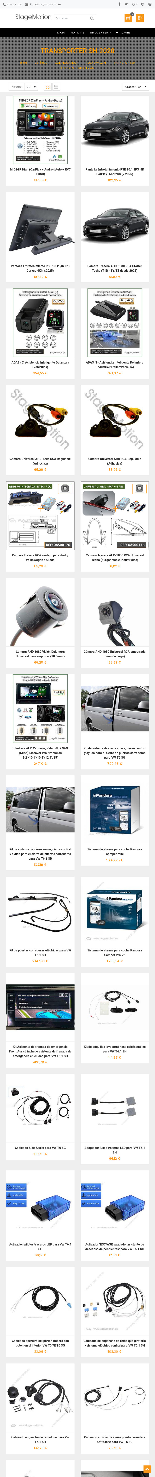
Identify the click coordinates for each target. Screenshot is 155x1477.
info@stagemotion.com (45, 4)
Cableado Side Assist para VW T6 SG (40, 1148)
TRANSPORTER (124, 62)
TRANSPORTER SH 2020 (77, 67)
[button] (117, 32)
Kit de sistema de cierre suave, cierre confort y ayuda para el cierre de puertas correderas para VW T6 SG (115, 752)
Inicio (23, 62)
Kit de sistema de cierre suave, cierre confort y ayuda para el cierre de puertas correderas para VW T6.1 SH (40, 854)
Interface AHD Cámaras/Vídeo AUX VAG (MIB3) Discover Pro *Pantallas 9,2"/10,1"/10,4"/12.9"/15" (40, 752)
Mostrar (17, 86)
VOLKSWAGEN (96, 62)
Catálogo (41, 62)
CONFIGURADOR (66, 62)
